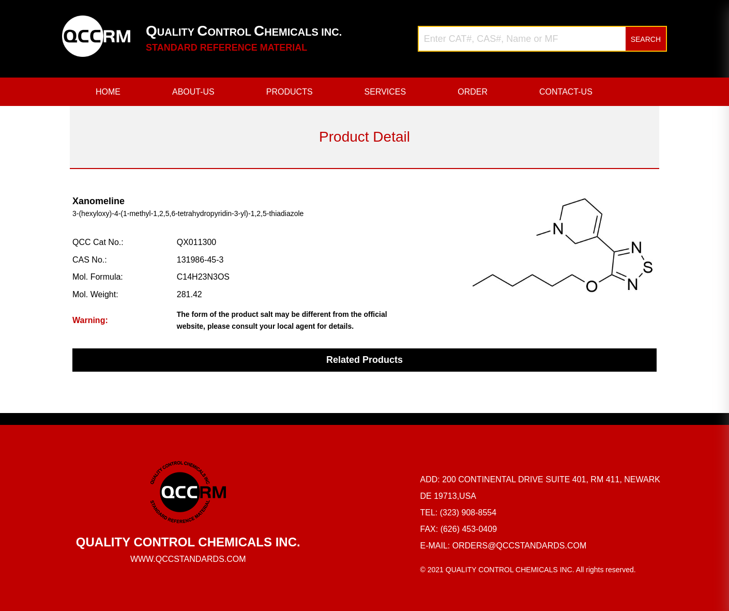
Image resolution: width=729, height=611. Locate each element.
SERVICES (385, 91)
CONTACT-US (566, 91)
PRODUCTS (289, 91)
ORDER (473, 91)
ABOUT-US (193, 91)
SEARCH (646, 39)
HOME (108, 91)
